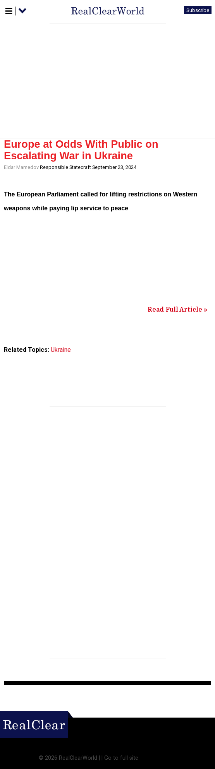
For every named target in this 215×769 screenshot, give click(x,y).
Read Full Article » (177, 309)
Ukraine (61, 349)
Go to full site (121, 758)
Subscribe (197, 10)
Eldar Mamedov (21, 167)
